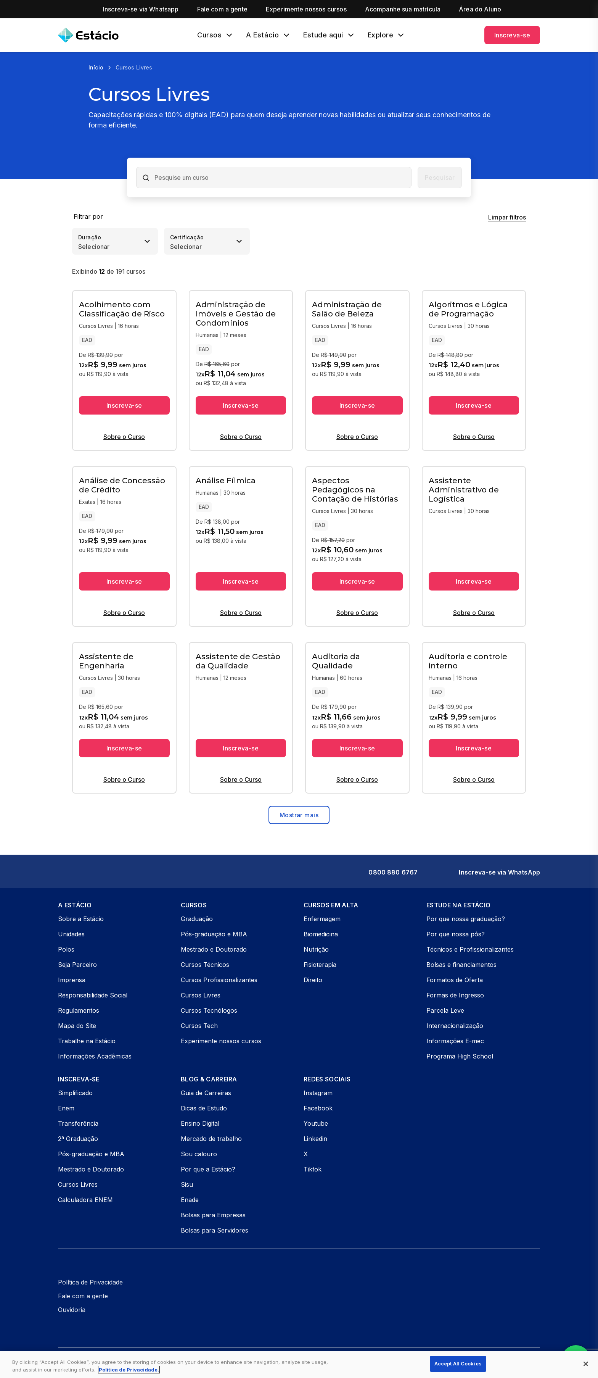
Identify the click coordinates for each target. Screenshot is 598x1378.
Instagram (318, 1093)
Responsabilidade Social (92, 995)
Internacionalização (454, 1025)
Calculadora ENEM (85, 1200)
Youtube (316, 1123)
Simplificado (75, 1093)
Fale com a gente (83, 1296)
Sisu (187, 1184)
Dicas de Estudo (204, 1108)
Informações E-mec (455, 1041)
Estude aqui (323, 35)
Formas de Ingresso (455, 995)
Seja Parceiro (77, 964)
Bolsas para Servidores (214, 1230)
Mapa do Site (77, 1025)
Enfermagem (322, 919)
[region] (299, 1364)
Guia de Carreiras (206, 1093)
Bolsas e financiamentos (461, 964)
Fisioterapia (320, 964)
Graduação (197, 919)
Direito (313, 980)
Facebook (318, 1108)
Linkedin (315, 1138)
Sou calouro (199, 1154)
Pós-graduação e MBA (214, 934)
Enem (66, 1108)
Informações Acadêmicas (95, 1056)
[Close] (585, 1363)
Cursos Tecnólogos (209, 1010)
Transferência (78, 1123)
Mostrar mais (299, 815)
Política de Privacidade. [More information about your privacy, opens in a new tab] (129, 1370)
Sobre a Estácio (81, 919)
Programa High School (459, 1056)
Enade (190, 1200)
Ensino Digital (200, 1123)
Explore (381, 35)
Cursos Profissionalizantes (219, 980)
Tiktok (313, 1169)
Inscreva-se (512, 35)
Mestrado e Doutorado (214, 949)
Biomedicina (321, 934)
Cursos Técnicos (205, 964)
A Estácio (262, 35)
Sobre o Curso (124, 437)
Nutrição (316, 949)
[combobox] (280, 177)
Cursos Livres (200, 995)
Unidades (71, 934)
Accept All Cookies (458, 1363)
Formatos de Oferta (454, 980)
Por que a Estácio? (208, 1169)
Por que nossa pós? (455, 934)
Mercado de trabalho (211, 1138)
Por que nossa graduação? (465, 919)
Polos (66, 949)
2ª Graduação (78, 1138)
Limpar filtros (507, 217)
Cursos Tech (199, 1025)
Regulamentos (78, 1010)
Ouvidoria (71, 1309)
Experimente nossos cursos (221, 1041)
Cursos (209, 35)
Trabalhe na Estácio (87, 1041)
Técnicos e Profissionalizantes (470, 949)
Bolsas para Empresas (213, 1215)
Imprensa (71, 980)
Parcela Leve (445, 1010)
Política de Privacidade (90, 1282)
